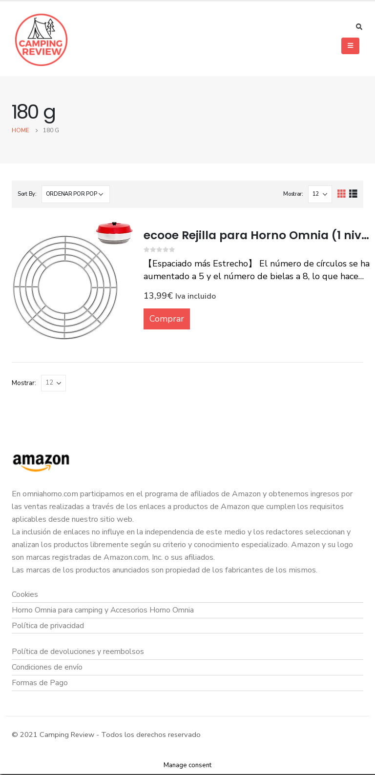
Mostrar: (293, 194)
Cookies (25, 594)
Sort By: (27, 194)
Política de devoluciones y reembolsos (78, 652)
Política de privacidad (48, 625)
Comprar (166, 319)
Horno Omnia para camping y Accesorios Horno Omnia (104, 610)
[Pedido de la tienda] (76, 194)
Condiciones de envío (47, 667)
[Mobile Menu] (350, 46)
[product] (73, 281)
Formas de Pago (40, 683)
